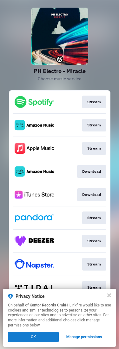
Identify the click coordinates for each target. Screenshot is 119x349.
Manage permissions (84, 337)
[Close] (109, 295)
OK (33, 337)
